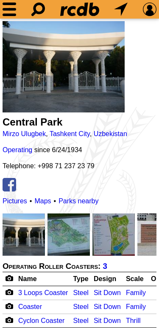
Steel (80, 292)
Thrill (133, 320)
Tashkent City (70, 133)
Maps (42, 201)
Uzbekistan (110, 133)
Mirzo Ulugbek (24, 133)
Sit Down (107, 292)
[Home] (79, 9)
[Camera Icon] (9, 292)
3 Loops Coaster (43, 292)
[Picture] (64, 66)
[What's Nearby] (121, 9)
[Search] (38, 9)
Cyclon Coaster (41, 320)
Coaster (30, 306)
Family (136, 292)
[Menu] (9, 9)
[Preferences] (149, 9)
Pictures (15, 201)
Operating (17, 149)
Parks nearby (78, 201)
